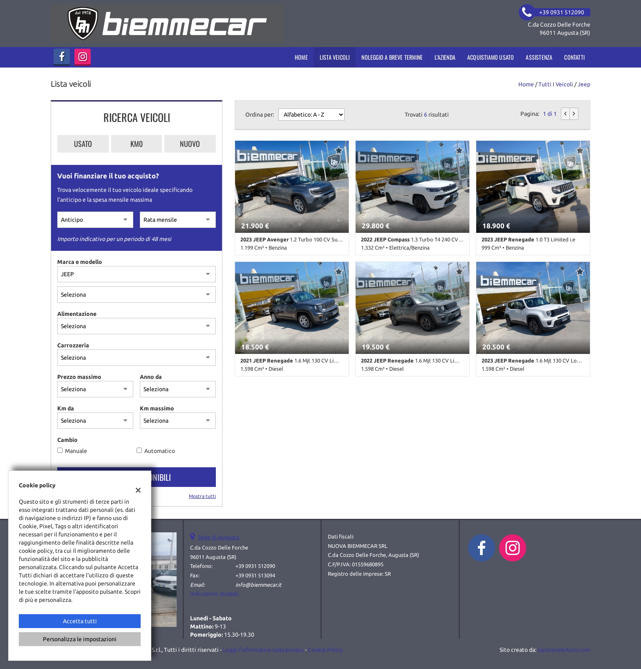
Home (301, 57)
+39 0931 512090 (255, 566)
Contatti (574, 57)
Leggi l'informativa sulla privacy (263, 649)
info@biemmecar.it (258, 585)
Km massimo (157, 408)
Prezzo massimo (79, 377)
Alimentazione (76, 314)
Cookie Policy (325, 649)
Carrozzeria (73, 345)
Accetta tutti (80, 621)
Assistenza (539, 57)
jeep (584, 84)
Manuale (76, 451)
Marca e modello (79, 262)
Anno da (151, 377)
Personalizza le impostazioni (80, 639)
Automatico (159, 451)
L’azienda (445, 57)
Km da (65, 408)
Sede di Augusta (218, 537)
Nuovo (190, 143)
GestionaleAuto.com (564, 649)
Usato (83, 143)
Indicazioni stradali (214, 593)
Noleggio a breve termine (392, 57)
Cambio (67, 440)
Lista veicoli (335, 57)
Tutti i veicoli (555, 84)
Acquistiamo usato (490, 57)
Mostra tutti (202, 496)
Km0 (136, 143)
